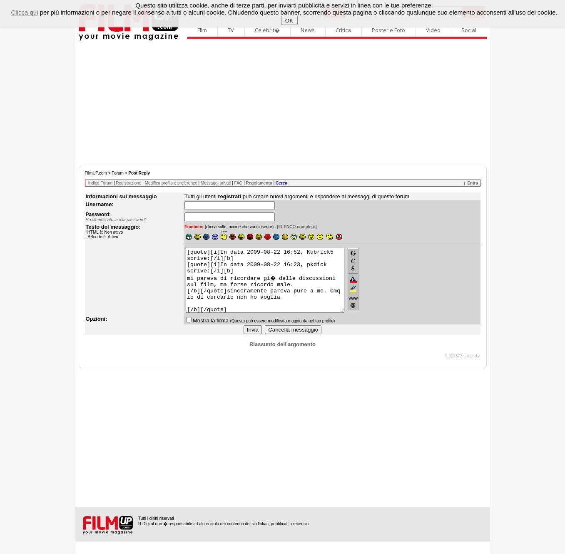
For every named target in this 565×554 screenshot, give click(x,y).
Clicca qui (24, 12)
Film (202, 30)
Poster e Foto (388, 30)
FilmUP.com (96, 173)
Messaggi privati (216, 183)
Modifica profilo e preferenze (171, 183)
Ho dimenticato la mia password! (116, 219)
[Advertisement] (282, 103)
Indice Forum (100, 183)
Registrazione (128, 183)
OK (289, 20)
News (308, 30)
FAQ (238, 183)
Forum (118, 173)
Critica (343, 30)
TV (231, 30)
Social (468, 30)
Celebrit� (267, 30)
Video (433, 30)
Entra (472, 183)
